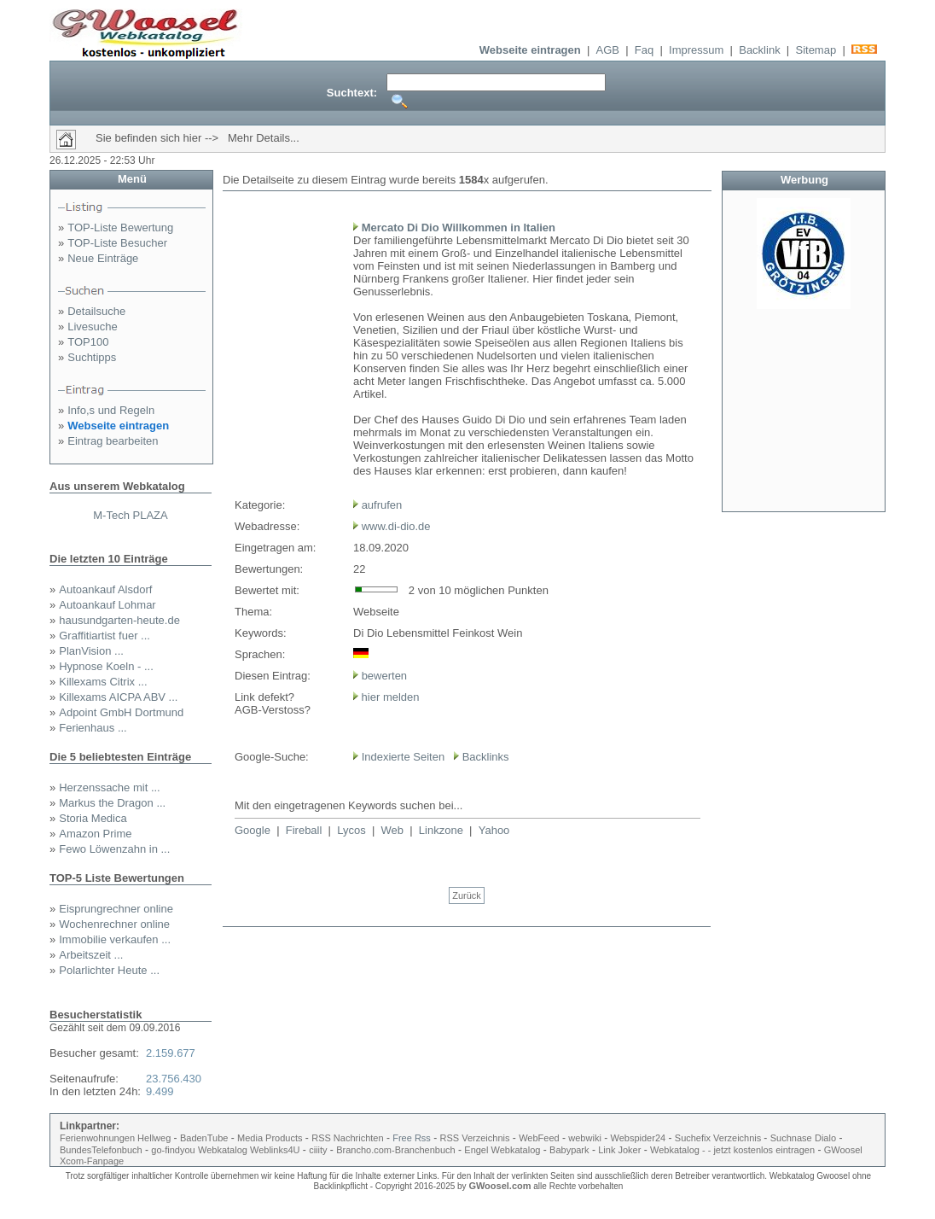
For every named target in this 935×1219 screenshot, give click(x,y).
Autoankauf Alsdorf (105, 589)
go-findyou (173, 1150)
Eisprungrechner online (116, 908)
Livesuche (92, 326)
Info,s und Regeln (110, 410)
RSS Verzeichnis (475, 1138)
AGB (607, 50)
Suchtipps (91, 357)
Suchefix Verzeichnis (719, 1138)
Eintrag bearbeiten (112, 441)
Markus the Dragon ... (112, 802)
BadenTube (204, 1138)
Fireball (304, 830)
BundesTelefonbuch (101, 1150)
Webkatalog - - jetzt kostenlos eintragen (732, 1150)
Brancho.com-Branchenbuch (395, 1150)
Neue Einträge (102, 258)
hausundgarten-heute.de (119, 620)
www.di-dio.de (396, 526)
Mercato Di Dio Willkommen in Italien (458, 227)
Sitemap (815, 50)
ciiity (318, 1150)
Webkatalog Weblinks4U (248, 1150)
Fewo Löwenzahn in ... (114, 849)
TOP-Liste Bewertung (120, 227)
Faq (644, 50)
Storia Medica (92, 818)
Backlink (759, 50)
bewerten (384, 675)
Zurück (466, 895)
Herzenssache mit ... (109, 787)
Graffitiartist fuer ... (104, 635)
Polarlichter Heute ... (109, 970)
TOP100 (87, 341)
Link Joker (619, 1150)
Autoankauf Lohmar (107, 604)
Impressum (696, 50)
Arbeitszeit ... (91, 954)
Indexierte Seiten (403, 756)
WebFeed (539, 1138)
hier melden (389, 697)
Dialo (825, 1138)
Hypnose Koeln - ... (106, 666)
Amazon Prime (95, 833)
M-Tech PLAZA (130, 515)
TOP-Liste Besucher (117, 242)
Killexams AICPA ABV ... (118, 697)
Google (252, 830)
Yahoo (494, 830)
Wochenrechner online (114, 924)
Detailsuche (96, 311)
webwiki (584, 1138)
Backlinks (485, 756)
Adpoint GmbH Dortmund (121, 712)
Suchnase (791, 1138)
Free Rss (411, 1138)
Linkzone (441, 830)
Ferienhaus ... (93, 727)
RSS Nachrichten (347, 1138)
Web (392, 830)
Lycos (351, 830)
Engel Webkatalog (502, 1150)
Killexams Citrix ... (103, 681)
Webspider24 (638, 1138)
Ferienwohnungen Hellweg (115, 1138)
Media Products (269, 1138)
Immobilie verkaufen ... (115, 939)
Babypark (569, 1150)
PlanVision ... (91, 650)
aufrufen (382, 505)
